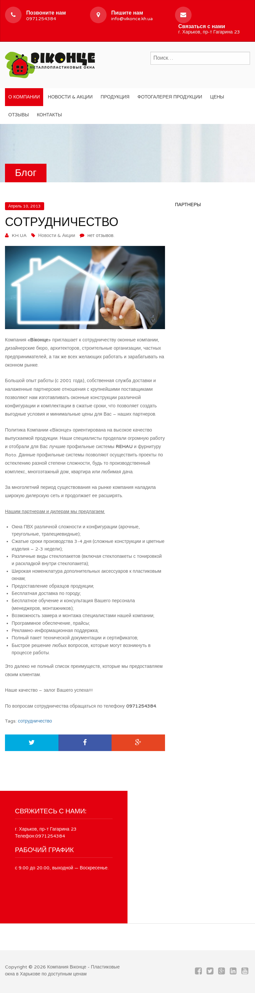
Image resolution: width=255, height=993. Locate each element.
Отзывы (18, 115)
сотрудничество (35, 721)
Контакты (49, 115)
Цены (217, 97)
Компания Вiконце (66, 967)
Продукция (115, 97)
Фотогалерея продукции (169, 97)
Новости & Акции (70, 97)
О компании (24, 97)
